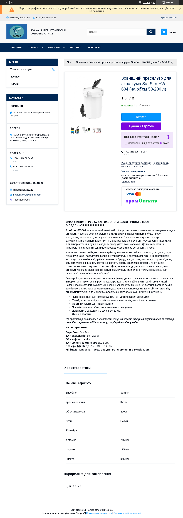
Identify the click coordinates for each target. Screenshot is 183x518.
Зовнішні (81, 62)
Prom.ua (108, 510)
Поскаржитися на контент (99, 513)
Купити (141, 116)
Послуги (54, 47)
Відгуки (14, 83)
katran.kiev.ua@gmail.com (27, 194)
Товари (33, 47)
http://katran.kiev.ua (23, 189)
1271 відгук (149, 2)
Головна (16, 47)
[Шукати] (151, 32)
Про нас (75, 47)
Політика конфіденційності (127, 513)
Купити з (141, 126)
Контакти (94, 47)
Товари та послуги (21, 69)
